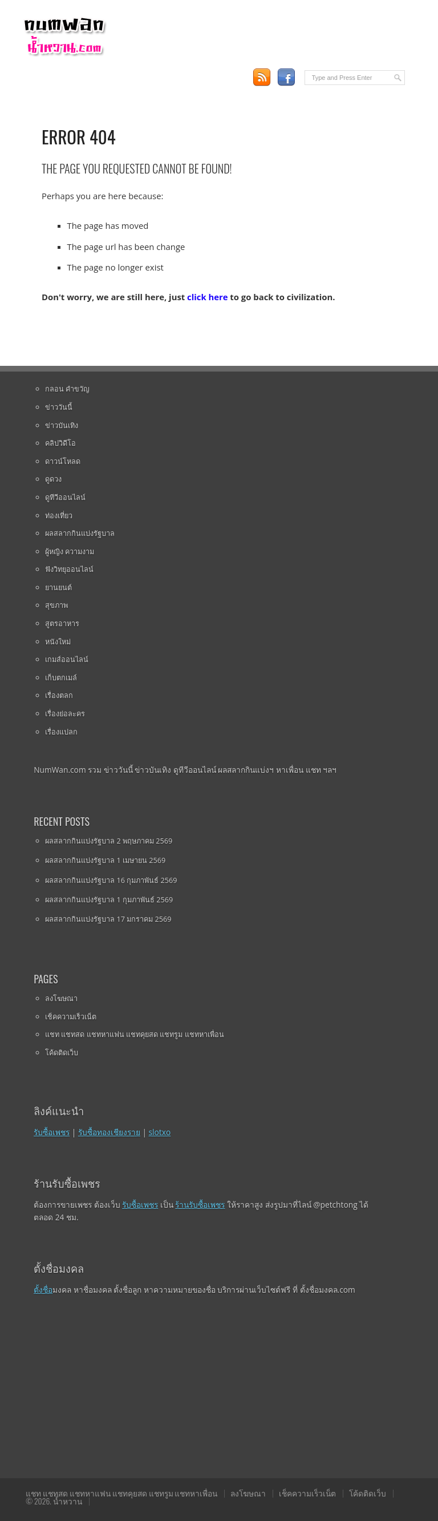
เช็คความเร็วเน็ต (70, 1016)
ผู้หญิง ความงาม (69, 551)
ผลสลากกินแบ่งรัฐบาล (80, 533)
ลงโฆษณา (61, 998)
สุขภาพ (56, 605)
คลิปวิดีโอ (60, 443)
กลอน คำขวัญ (67, 389)
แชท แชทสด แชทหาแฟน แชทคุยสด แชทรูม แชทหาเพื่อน (134, 1034)
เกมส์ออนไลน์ (66, 659)
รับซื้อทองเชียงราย (109, 1132)
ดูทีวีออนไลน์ (65, 497)
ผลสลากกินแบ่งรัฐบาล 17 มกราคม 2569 (108, 919)
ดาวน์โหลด (62, 461)
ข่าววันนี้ (58, 407)
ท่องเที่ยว (58, 515)
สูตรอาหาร (62, 623)
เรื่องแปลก (61, 732)
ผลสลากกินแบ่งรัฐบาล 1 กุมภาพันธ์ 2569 (109, 899)
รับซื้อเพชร (52, 1132)
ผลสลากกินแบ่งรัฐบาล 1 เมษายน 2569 (105, 860)
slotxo (160, 1132)
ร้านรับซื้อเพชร (200, 1204)
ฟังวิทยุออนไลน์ (69, 569)
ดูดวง (53, 479)
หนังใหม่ (58, 641)
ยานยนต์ (58, 587)
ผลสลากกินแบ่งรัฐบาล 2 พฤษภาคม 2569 (108, 841)
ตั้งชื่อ (43, 1289)
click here (207, 296)
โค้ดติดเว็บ (61, 1052)
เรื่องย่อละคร (65, 713)
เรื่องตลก (59, 695)
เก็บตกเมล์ (61, 677)
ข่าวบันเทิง (61, 425)
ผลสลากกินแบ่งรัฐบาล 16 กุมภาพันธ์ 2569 (111, 880)
